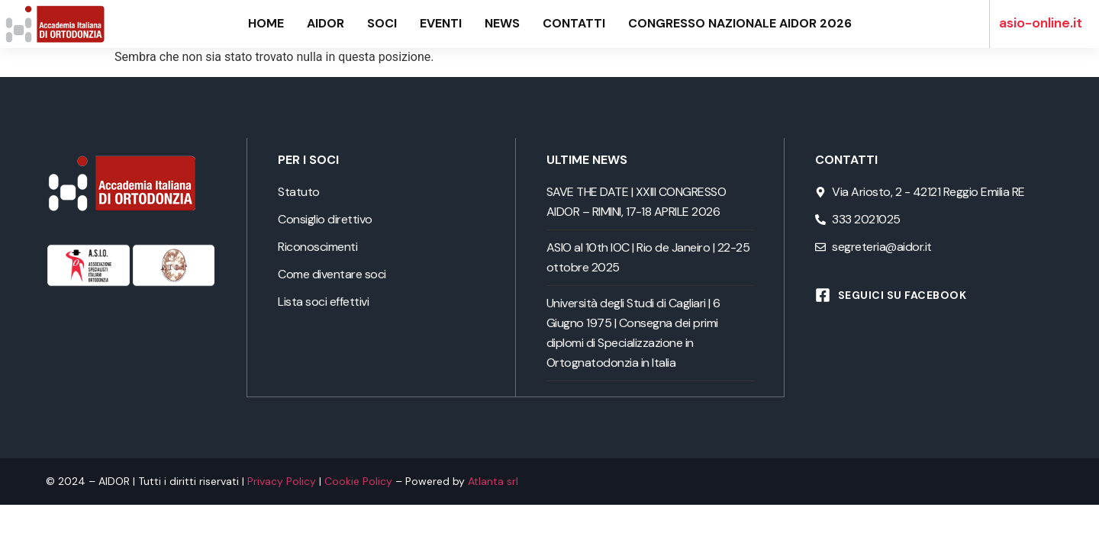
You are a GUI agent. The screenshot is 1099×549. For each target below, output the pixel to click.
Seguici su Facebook (902, 295)
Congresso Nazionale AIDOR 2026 (740, 23)
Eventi (441, 23)
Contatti (574, 23)
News (502, 23)
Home (266, 23)
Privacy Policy (281, 480)
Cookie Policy (358, 480)
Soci (382, 23)
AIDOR (325, 23)
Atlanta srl (493, 480)
